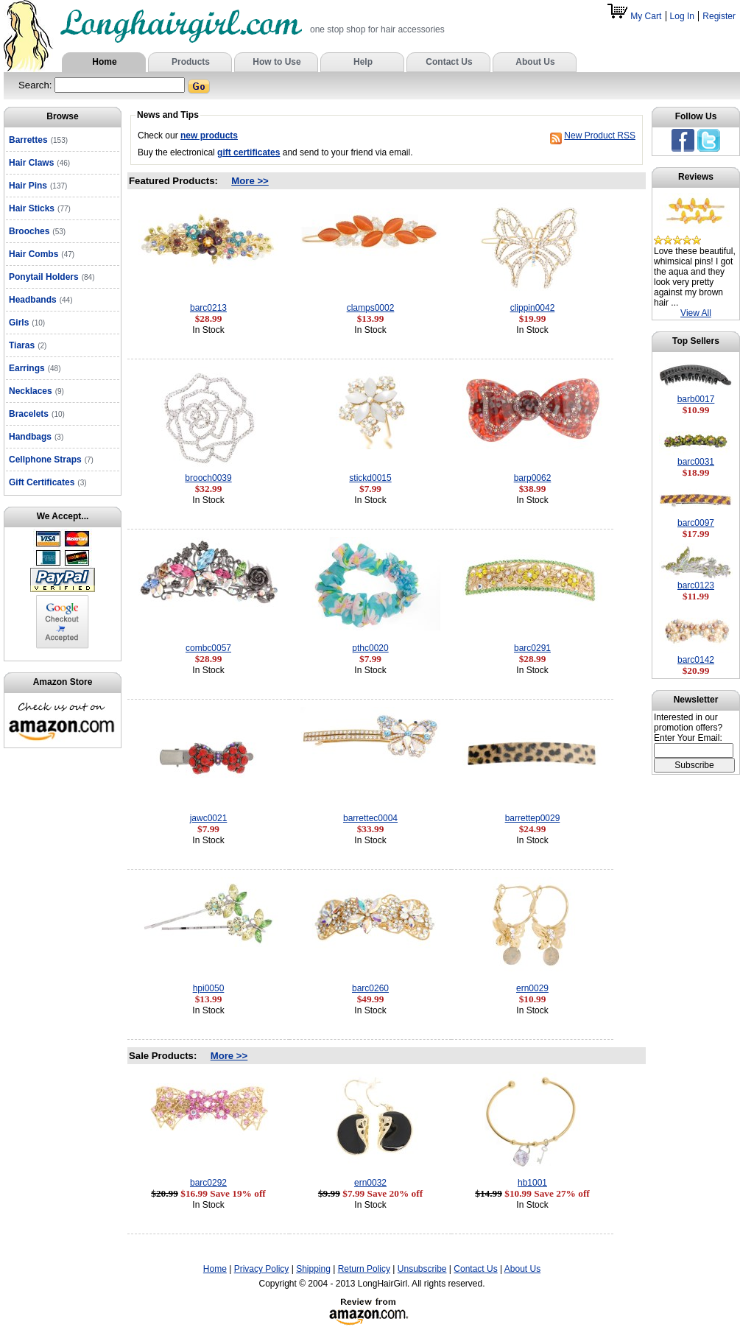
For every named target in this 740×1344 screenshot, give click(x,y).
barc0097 (695, 523)
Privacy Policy (261, 1269)
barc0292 (208, 1183)
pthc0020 (370, 648)
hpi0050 (209, 988)
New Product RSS (599, 135)
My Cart (635, 16)
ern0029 (532, 988)
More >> (250, 180)
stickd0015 (370, 478)
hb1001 (532, 1183)
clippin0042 (532, 308)
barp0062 (533, 478)
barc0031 (695, 462)
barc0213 (208, 308)
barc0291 (532, 648)
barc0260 (370, 988)
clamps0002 (371, 308)
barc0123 (695, 585)
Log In (682, 16)
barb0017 (696, 399)
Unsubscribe (422, 1269)
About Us (522, 1269)
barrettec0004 (370, 818)
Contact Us (475, 1269)
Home (215, 1269)
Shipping (313, 1269)
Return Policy (364, 1269)
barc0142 (695, 660)
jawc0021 (209, 818)
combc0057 (208, 648)
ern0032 (370, 1183)
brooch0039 (208, 478)
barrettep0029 (532, 818)
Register (719, 16)
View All (695, 313)
